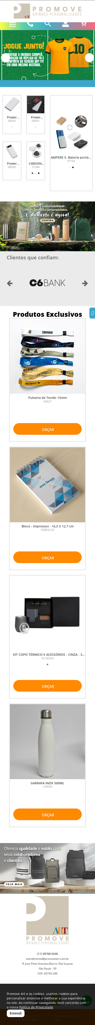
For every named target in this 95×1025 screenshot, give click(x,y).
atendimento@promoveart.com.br (47, 959)
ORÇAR (47, 429)
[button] (5, 57)
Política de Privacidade (36, 1007)
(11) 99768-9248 (47, 954)
